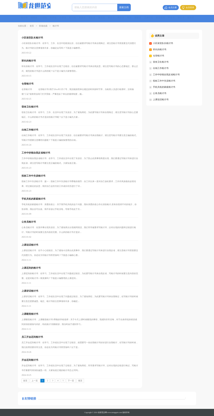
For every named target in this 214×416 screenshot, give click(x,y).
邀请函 (105, 18)
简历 (134, 18)
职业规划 (167, 18)
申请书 (178, 18)
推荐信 (54, 18)
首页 (32, 26)
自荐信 (64, 18)
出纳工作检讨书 (161, 68)
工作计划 (154, 18)
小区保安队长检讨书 (163, 43)
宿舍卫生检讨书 (161, 62)
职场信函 (43, 26)
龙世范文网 (102, 412)
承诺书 (115, 18)
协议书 (188, 18)
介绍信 (44, 18)
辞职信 (143, 18)
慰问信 (74, 18)
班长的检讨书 (159, 49)
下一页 (71, 381)
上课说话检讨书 (161, 99)
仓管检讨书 (158, 56)
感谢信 (34, 18)
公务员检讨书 (159, 93)
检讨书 (24, 18)
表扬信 (85, 18)
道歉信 (95, 18)
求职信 (125, 18)
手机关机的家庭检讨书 (164, 87)
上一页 (35, 381)
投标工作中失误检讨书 (164, 80)
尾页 (80, 381)
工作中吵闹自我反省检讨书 (166, 74)
